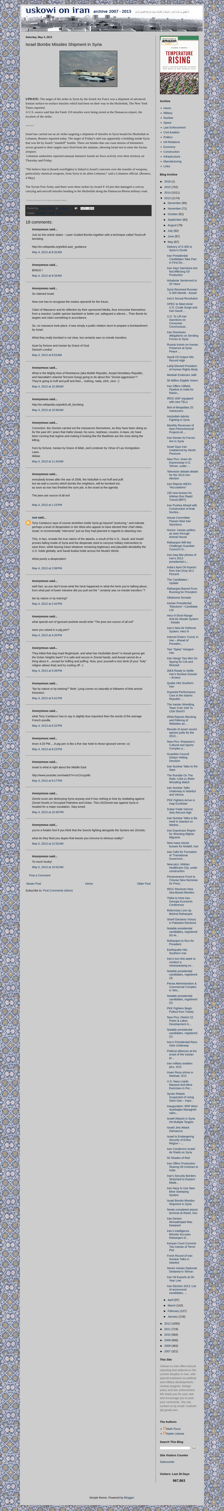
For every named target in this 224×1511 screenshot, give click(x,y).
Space (167, 122)
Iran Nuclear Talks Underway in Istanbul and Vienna (181, 791)
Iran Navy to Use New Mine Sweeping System (181, 1192)
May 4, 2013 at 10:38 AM (47, 386)
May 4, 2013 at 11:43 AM (47, 461)
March (172, 1305)
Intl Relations (171, 142)
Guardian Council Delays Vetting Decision (178, 757)
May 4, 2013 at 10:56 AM (47, 410)
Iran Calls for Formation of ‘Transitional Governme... (182, 855)
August (172, 225)
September (175, 219)
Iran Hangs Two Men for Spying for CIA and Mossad (182, 662)
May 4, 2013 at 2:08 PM (47, 568)
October (173, 214)
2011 (167, 1329)
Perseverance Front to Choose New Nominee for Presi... (182, 880)
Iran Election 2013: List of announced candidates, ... (181, 1289)
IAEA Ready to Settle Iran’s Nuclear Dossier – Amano (182, 674)
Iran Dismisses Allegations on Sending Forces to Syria (182, 336)
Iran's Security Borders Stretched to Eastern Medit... (181, 1179)
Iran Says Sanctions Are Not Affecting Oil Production (182, 272)
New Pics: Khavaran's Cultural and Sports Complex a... (181, 745)
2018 (167, 181)
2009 (167, 1340)
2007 (167, 1351)
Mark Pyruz (173, 1428)
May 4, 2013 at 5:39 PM (47, 670)
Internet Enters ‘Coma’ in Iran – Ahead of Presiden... (182, 640)
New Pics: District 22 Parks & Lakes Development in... (180, 1021)
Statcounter (167, 1461)
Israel (52, 213)
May (171, 241)
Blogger (129, 1497)
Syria (59, 213)
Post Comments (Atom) (58, 890)
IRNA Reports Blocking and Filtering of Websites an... (181, 720)
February (174, 1311)
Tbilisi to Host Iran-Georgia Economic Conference (180, 901)
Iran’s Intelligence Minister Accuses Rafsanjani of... (179, 1234)
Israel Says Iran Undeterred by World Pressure (181, 450)
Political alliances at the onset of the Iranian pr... (182, 1054)
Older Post (144, 883)
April (171, 1299)
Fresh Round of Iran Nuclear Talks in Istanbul (179, 1259)
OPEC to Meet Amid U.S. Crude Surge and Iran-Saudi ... (182, 307)
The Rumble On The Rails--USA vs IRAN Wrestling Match (180, 779)
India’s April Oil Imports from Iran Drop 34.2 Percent (181, 571)
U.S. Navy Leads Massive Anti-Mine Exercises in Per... (179, 1085)
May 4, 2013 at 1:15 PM (47, 504)
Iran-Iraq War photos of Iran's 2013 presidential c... (181, 558)
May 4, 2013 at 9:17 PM (47, 780)
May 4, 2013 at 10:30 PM (48, 812)
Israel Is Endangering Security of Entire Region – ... (180, 1140)
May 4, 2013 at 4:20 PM (47, 635)
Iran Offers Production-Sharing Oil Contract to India (182, 1167)
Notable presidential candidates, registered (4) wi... (182, 932)
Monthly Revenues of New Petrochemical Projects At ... (180, 429)
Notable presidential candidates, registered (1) (182, 1033)
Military (167, 113)
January (173, 1316)
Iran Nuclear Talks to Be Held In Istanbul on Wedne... (182, 822)
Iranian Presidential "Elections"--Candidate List (182, 607)
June (171, 236)
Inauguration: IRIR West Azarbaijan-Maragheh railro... (182, 1110)
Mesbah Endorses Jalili (181, 375)
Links (166, 166)
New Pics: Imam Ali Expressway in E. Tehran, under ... (179, 463)
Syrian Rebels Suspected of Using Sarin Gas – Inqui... (180, 1097)
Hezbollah (41, 213)
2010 (167, 1334)
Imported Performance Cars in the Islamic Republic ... (181, 695)
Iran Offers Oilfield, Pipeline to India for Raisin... (180, 389)
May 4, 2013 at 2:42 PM (47, 603)
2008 (167, 1345)
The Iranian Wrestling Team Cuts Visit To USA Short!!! (180, 708)
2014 (167, 192)
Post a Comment (39, 875)
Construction (171, 151)
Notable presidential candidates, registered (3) (182, 975)
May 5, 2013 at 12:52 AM (47, 843)
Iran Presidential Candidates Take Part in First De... (181, 259)
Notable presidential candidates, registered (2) (182, 999)
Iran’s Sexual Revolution (182, 298)
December (175, 203)
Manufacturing (172, 161)
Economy (169, 146)
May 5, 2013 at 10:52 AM (47, 867)
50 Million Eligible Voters (182, 380)
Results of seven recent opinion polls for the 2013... (182, 733)
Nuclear (168, 117)
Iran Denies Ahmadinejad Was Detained (179, 1222)
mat (34, 517)
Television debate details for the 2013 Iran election (182, 475)
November (175, 208)
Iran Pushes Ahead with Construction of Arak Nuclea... (182, 509)
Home (89, 883)
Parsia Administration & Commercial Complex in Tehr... (182, 987)
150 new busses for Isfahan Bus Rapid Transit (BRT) (179, 496)
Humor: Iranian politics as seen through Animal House (181, 533)
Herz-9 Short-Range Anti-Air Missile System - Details (182, 619)
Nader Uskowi (175, 1433)
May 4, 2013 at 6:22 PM (47, 725)
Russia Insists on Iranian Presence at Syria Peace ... (182, 348)
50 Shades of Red (178, 1157)
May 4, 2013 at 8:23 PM (47, 749)
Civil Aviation (171, 132)
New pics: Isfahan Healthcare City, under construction (182, 868)
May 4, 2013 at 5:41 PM (47, 698)
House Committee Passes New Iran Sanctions (179, 521)
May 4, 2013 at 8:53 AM (47, 355)
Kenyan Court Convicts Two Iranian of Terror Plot (181, 1247)
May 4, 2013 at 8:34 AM (47, 275)
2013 (167, 198)
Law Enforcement (174, 127)
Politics (167, 137)
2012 (167, 1323)
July (171, 230)
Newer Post (33, 883)
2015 (167, 187)
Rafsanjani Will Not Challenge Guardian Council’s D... (181, 546)
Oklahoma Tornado (179, 597)
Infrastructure (171, 156)
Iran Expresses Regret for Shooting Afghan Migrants (181, 834)
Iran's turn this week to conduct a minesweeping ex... (181, 962)
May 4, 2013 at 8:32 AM (47, 252)
